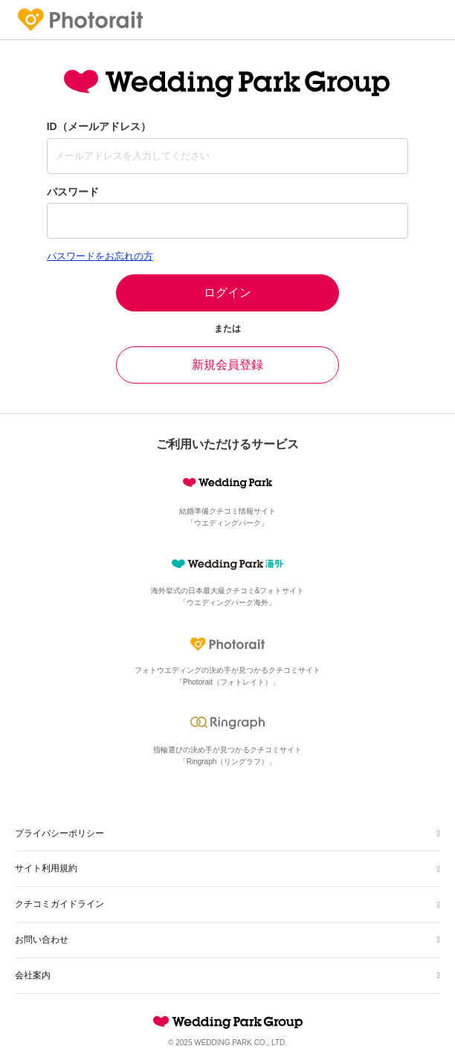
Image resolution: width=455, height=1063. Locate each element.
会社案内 (33, 975)
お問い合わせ (41, 939)
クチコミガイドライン (59, 904)
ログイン (227, 292)
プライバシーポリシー (59, 833)
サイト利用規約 (46, 868)
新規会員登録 (227, 364)
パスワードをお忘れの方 (100, 256)
